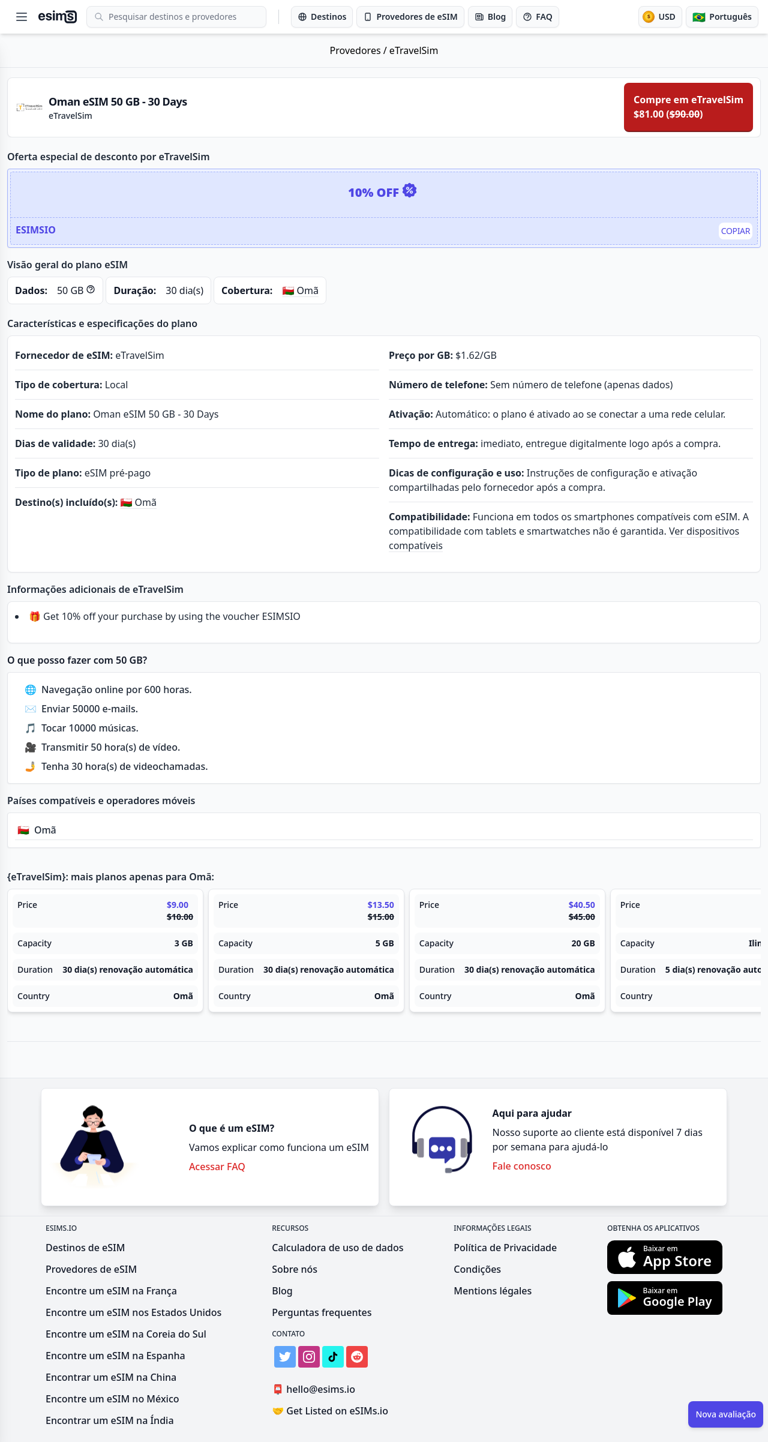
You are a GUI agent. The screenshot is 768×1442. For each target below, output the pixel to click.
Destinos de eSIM (85, 1247)
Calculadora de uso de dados (337, 1247)
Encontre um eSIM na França (111, 1290)
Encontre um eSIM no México (112, 1398)
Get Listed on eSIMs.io (330, 1410)
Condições (477, 1269)
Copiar (735, 230)
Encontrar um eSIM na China (111, 1377)
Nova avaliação (725, 1414)
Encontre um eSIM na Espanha (115, 1355)
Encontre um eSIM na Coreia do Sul (126, 1334)
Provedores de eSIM (91, 1269)
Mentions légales (493, 1290)
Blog (282, 1290)
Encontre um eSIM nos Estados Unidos (133, 1312)
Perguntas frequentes (321, 1312)
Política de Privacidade (505, 1247)
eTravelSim (414, 50)
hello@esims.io (316, 1389)
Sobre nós (294, 1269)
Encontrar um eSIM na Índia (110, 1420)
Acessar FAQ (217, 1166)
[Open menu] (22, 17)
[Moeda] (660, 17)
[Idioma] (722, 17)
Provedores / (359, 50)
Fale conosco (522, 1166)
